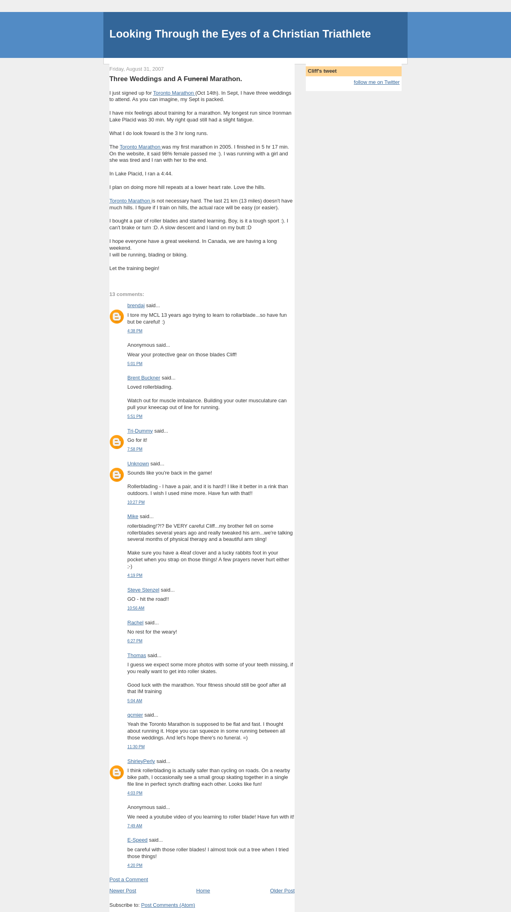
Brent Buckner (143, 378)
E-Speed (137, 840)
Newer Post (122, 891)
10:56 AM (136, 608)
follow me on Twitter (377, 82)
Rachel (135, 623)
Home (203, 891)
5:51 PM (135, 416)
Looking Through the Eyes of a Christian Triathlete (240, 34)
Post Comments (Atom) (168, 905)
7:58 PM (135, 449)
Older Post (282, 891)
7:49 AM (134, 826)
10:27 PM (136, 502)
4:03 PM (135, 793)
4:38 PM (135, 331)
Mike (132, 516)
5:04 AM (134, 701)
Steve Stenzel (143, 590)
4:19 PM (135, 575)
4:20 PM (135, 865)
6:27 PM (135, 641)
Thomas (136, 655)
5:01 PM (135, 364)
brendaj (136, 305)
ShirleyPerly (141, 761)
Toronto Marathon (174, 93)
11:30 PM (136, 747)
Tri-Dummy (140, 431)
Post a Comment (128, 879)
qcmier (135, 715)
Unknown (138, 464)
